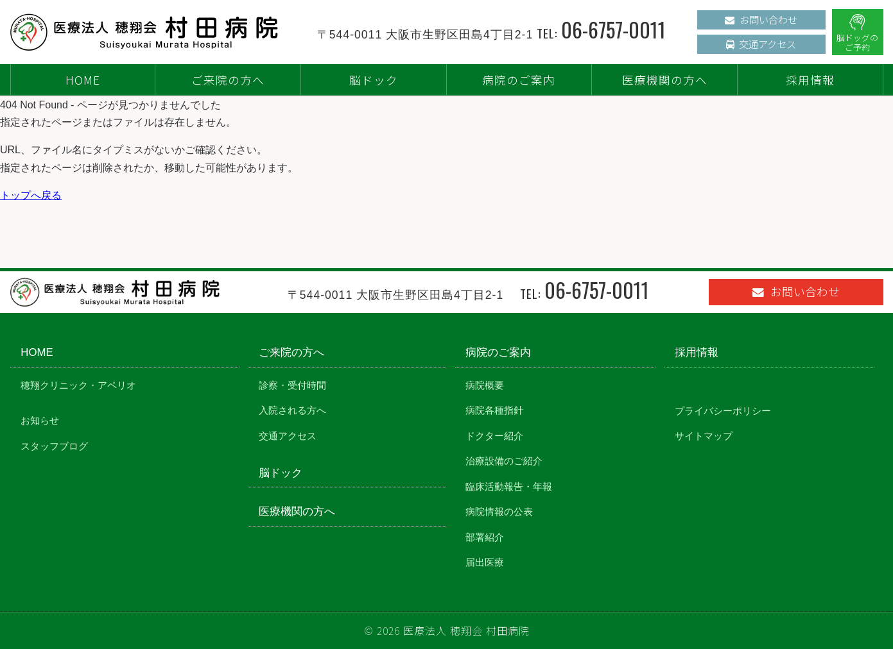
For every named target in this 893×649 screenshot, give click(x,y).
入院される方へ (292, 410)
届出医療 (484, 562)
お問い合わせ (761, 19)
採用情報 (810, 80)
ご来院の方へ (227, 80)
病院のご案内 (518, 80)
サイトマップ (704, 435)
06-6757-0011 (613, 29)
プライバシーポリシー (723, 410)
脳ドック (373, 80)
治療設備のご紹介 (503, 460)
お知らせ (40, 420)
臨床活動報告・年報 (508, 486)
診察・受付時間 (292, 385)
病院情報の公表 (499, 511)
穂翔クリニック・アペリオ (78, 385)
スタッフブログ (54, 446)
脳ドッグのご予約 (857, 33)
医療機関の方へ (664, 80)
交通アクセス (761, 44)
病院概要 (484, 385)
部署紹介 (484, 537)
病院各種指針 (494, 410)
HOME (82, 80)
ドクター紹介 (494, 435)
